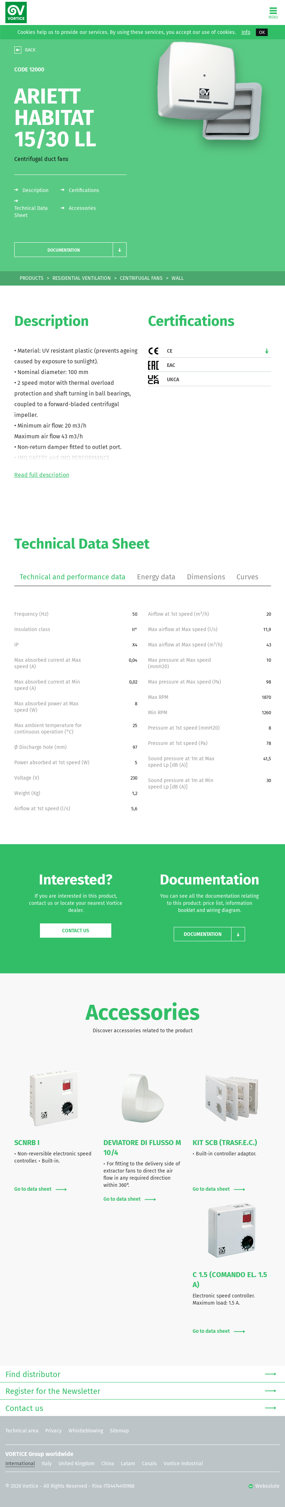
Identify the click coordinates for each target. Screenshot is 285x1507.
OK (262, 32)
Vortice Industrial (183, 1464)
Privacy (53, 1431)
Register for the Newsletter (140, 1390)
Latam (128, 1464)
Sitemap (119, 1431)
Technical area (22, 1431)
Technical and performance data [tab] (73, 577)
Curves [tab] (247, 577)
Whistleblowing (85, 1431)
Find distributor (140, 1373)
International (20, 1464)
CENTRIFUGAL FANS (141, 278)
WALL (178, 278)
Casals (149, 1464)
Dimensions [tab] (206, 577)
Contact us (75, 931)
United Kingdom (76, 1464)
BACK (30, 49)
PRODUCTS (32, 278)
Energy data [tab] (156, 577)
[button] (70, 249)
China (107, 1464)
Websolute (264, 1486)
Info (245, 32)
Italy (47, 1464)
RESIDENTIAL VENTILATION (81, 278)
